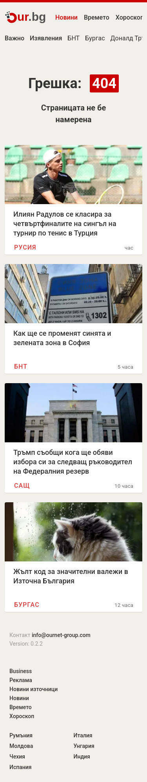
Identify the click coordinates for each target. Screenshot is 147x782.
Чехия (17, 756)
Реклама (20, 680)
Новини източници (33, 689)
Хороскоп (21, 716)
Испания (20, 767)
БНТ (73, 38)
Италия (83, 735)
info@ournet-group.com (61, 635)
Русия (25, 247)
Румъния (21, 735)
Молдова (21, 746)
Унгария (84, 746)
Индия (82, 756)
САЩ (22, 485)
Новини (66, 17)
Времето (96, 17)
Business (20, 671)
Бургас (95, 38)
